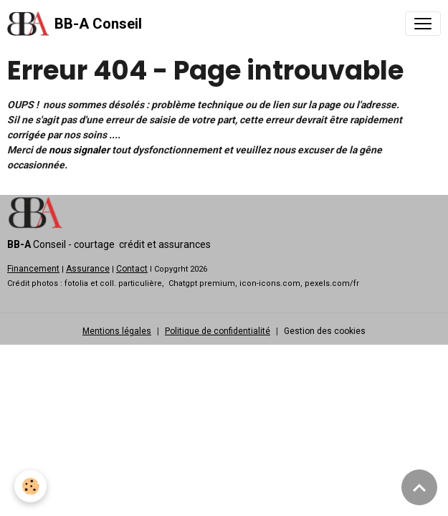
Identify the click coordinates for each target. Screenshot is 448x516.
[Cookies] (30, 486)
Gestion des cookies (325, 331)
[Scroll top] (419, 487)
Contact (132, 269)
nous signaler (79, 150)
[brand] (74, 23)
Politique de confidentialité (217, 331)
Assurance (88, 269)
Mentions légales (116, 331)
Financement (33, 269)
